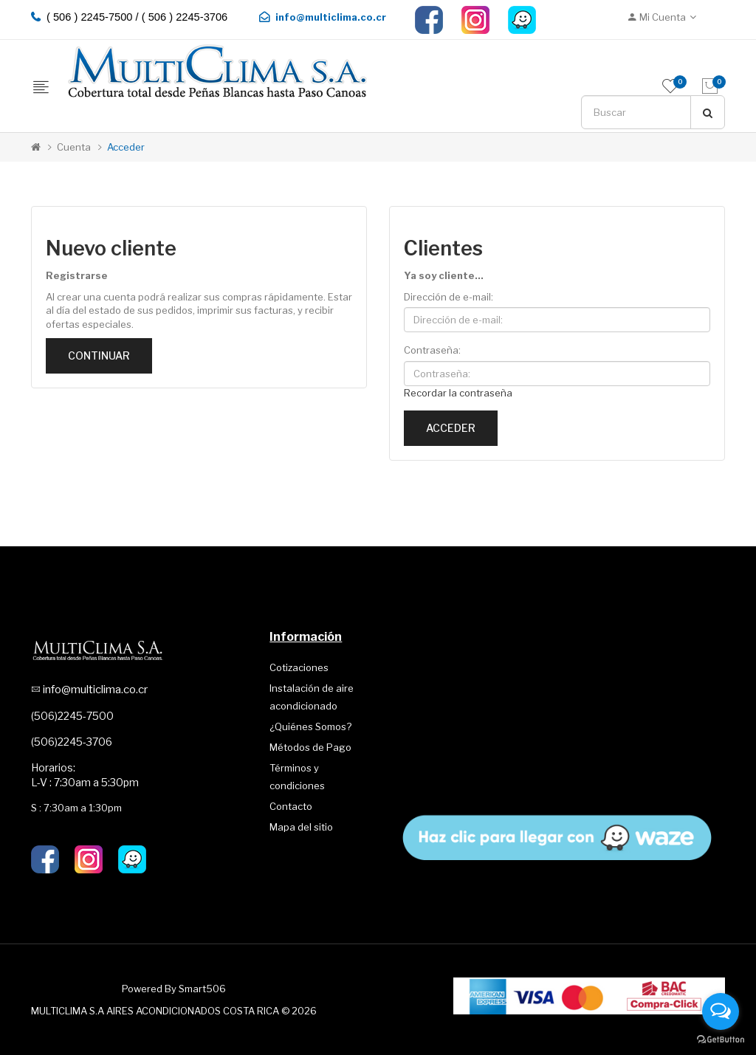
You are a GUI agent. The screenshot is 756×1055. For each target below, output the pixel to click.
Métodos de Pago (310, 747)
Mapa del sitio (301, 827)
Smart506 (202, 988)
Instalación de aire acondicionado (311, 697)
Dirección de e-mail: (448, 297)
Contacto (290, 806)
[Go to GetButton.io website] (720, 1040)
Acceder (126, 147)
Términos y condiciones (297, 776)
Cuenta (74, 147)
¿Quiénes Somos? (310, 726)
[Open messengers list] (720, 1011)
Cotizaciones (299, 667)
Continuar (99, 355)
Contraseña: (432, 350)
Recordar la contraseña (458, 393)
